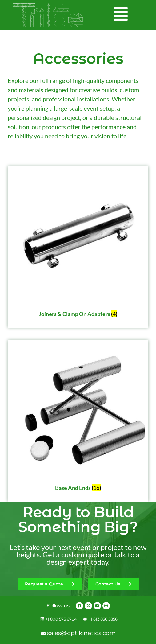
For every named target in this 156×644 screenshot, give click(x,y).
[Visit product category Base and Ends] (77, 419)
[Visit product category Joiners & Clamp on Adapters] (77, 245)
